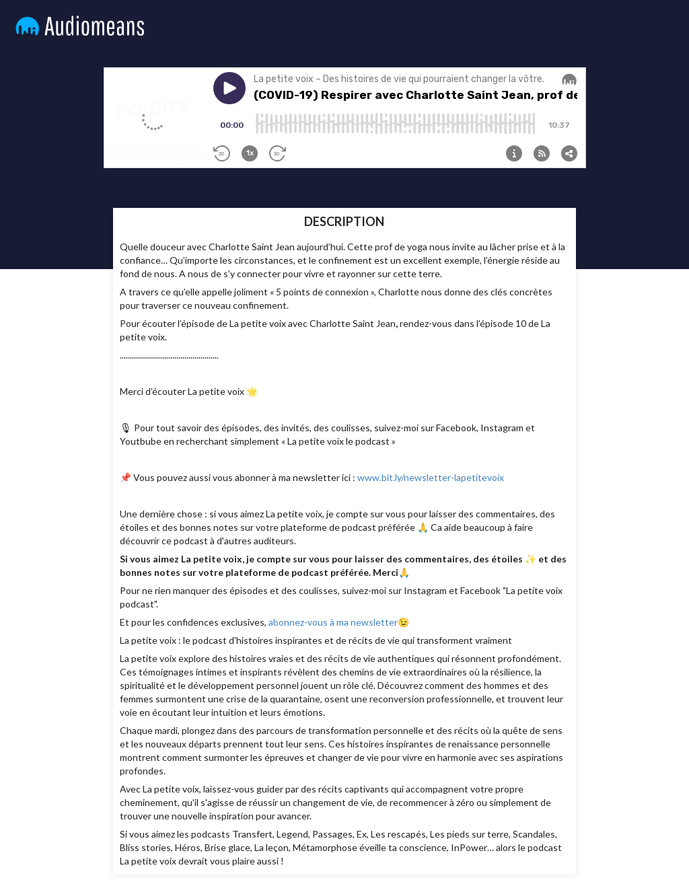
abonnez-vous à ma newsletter (333, 622)
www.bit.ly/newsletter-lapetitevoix (430, 477)
